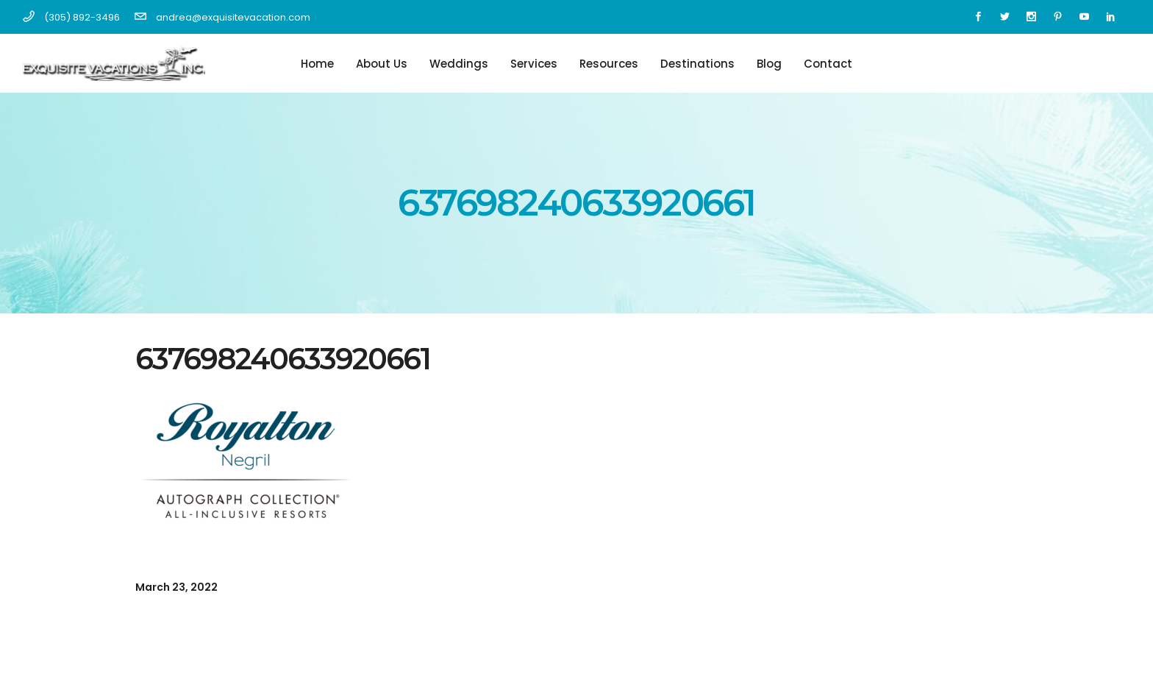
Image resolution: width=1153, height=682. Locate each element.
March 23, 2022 (176, 587)
